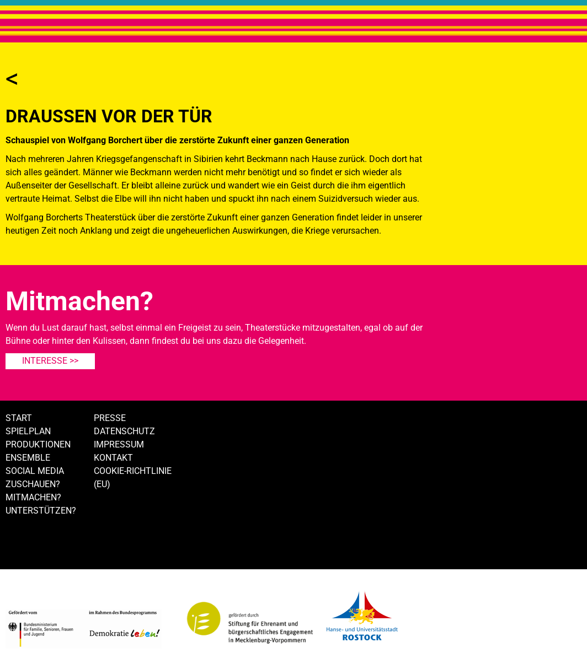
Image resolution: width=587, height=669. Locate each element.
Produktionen (38, 444)
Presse (110, 418)
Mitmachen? (33, 497)
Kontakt (113, 457)
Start (19, 418)
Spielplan (28, 431)
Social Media (35, 471)
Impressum (119, 444)
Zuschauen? (33, 484)
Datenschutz (124, 431)
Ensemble (28, 457)
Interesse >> (50, 360)
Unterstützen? (41, 510)
